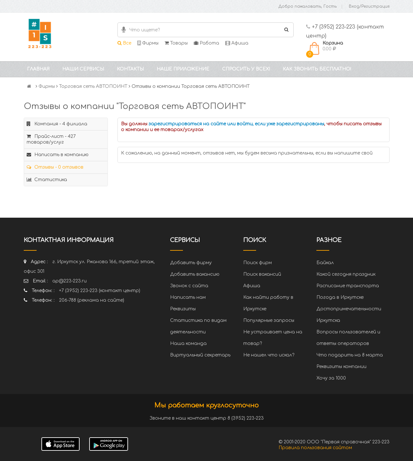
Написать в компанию (58, 154)
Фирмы (148, 43)
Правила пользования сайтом (315, 447)
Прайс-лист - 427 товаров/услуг (51, 139)
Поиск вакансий (262, 274)
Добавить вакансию (194, 274)
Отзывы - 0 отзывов (55, 167)
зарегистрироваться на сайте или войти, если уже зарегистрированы (236, 124)
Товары (176, 43)
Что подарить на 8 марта (349, 355)
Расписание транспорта (347, 285)
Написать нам (188, 297)
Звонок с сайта (189, 285)
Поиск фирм (257, 262)
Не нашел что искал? (268, 355)
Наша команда (188, 343)
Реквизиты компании (341, 366)
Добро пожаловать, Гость (308, 6)
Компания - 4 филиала (57, 124)
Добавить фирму (191, 262)
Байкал (325, 262)
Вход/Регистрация (369, 6)
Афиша (236, 43)
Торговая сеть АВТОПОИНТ (93, 86)
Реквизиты (183, 308)
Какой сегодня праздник (345, 274)
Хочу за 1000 (331, 378)
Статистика (47, 179)
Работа (206, 43)
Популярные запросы (268, 320)
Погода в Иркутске (340, 297)
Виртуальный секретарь (200, 355)
